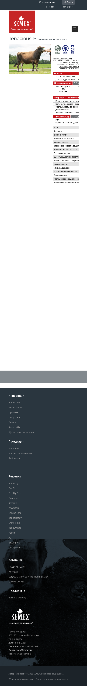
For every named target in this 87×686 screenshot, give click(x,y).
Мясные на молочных (20, 453)
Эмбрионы (14, 458)
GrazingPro (14, 542)
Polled (12, 532)
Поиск (49, 7)
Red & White (15, 527)
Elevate (12, 422)
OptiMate (13, 412)
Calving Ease (15, 512)
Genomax (14, 498)
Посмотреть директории (20, 653)
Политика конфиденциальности (51, 679)
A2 (10, 537)
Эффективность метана (21, 432)
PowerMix (14, 507)
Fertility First (15, 493)
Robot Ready (15, 517)
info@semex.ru (24, 649)
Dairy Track (14, 417)
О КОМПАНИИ (16, 581)
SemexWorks (15, 407)
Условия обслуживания (21, 679)
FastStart (13, 488)
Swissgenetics (16, 547)
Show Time (14, 522)
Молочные (14, 448)
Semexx (13, 502)
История (13, 571)
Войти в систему (17, 597)
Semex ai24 (15, 427)
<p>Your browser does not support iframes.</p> (44, 190)
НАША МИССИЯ (17, 566)
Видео (68, 7)
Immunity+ (14, 402)
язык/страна (47, 2)
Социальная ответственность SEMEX (28, 576)
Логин (68, 2)
